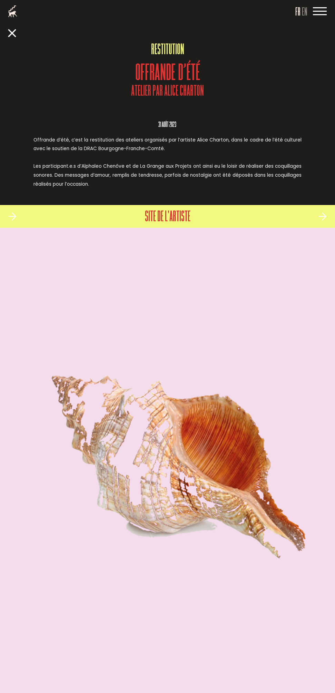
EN (304, 12)
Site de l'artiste (167, 217)
